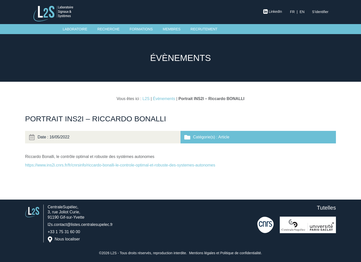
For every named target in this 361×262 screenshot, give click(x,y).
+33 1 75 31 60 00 (64, 232)
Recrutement (204, 29)
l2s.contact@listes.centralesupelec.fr (80, 224)
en (302, 12)
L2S (145, 99)
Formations (141, 29)
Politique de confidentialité (240, 253)
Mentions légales (202, 253)
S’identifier (320, 12)
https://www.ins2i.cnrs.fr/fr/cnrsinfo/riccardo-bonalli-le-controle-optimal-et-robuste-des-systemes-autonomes (120, 165)
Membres (171, 29)
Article (223, 137)
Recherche (108, 29)
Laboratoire (75, 29)
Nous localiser (67, 239)
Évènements (164, 99)
